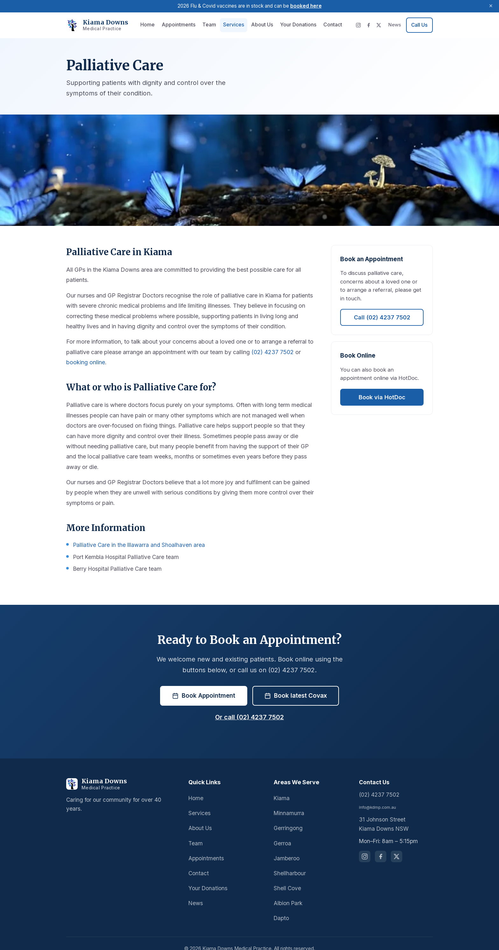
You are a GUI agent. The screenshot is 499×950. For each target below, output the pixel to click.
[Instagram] (359, 25)
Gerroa (282, 833)
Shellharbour (289, 863)
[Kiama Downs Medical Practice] (121, 773)
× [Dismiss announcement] (491, 6)
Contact (324, 24)
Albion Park (287, 893)
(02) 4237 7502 (264, 352)
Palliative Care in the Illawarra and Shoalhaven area (135, 535)
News (195, 893)
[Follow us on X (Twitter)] (396, 846)
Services (230, 24)
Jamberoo (286, 848)
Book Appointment (203, 685)
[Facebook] (369, 25)
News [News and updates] (395, 24)
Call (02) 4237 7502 (381, 309)
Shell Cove (287, 878)
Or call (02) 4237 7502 (249, 706)
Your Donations (291, 24)
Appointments (178, 24)
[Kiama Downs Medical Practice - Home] (93, 25)
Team (207, 24)
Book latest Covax (296, 685)
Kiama (281, 788)
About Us (257, 24)
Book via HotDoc (382, 388)
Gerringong (287, 818)
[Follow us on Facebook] (380, 846)
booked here (304, 6)
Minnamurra (288, 803)
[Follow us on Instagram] (364, 846)
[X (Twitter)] (379, 25)
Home (149, 24)
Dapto (281, 908)
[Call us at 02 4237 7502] (419, 25)
